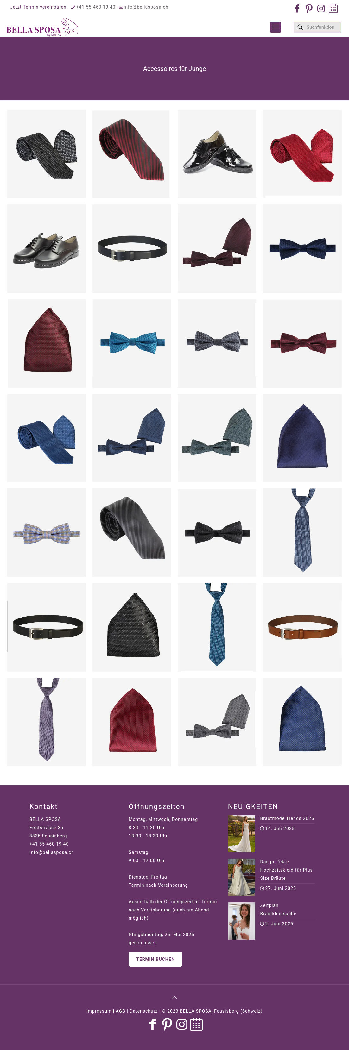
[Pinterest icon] (309, 8)
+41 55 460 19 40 (49, 844)
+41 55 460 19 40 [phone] (95, 6)
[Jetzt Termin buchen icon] (333, 8)
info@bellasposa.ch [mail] (146, 6)
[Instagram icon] (321, 8)
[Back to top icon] (174, 997)
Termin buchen (155, 959)
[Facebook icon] (297, 8)
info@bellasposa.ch (51, 852)
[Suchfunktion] (317, 27)
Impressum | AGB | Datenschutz (122, 1011)
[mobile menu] (275, 27)
